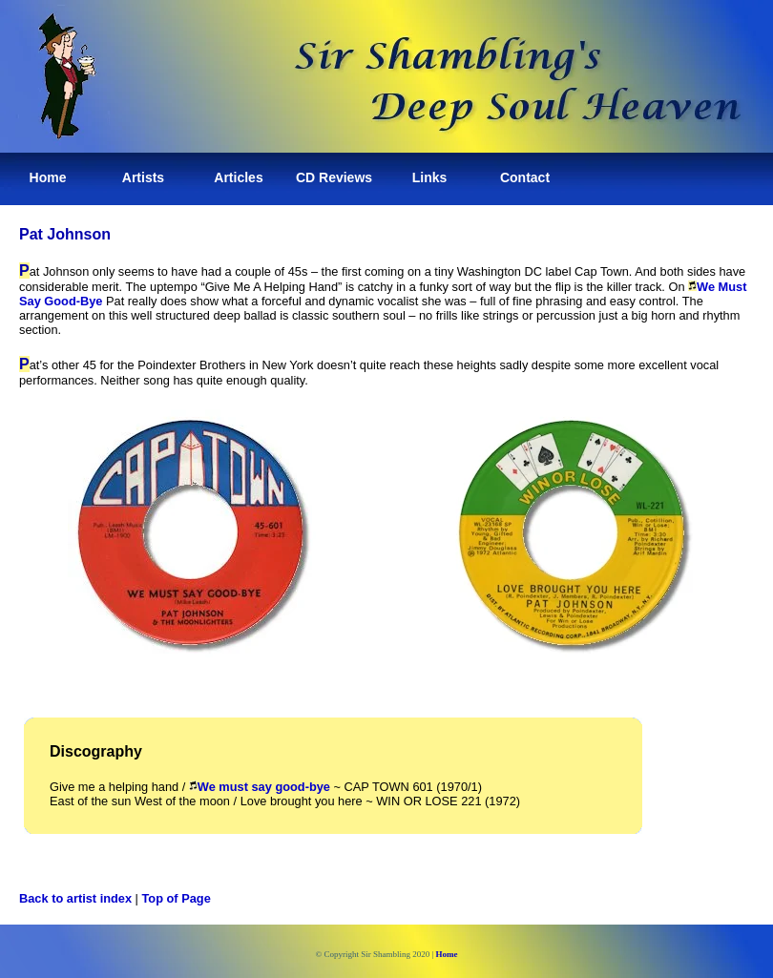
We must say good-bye (259, 787)
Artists (143, 177)
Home (48, 177)
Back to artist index (75, 898)
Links (430, 177)
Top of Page (176, 898)
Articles (238, 177)
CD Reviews (334, 177)
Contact (525, 177)
